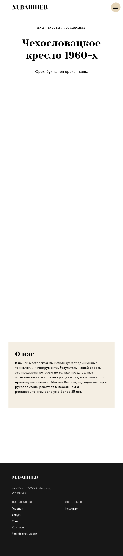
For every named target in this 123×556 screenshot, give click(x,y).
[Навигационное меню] (115, 7)
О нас (16, 521)
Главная (17, 508)
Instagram (72, 508)
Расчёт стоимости (24, 534)
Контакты (18, 527)
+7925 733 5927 (23, 488)
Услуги (16, 515)
